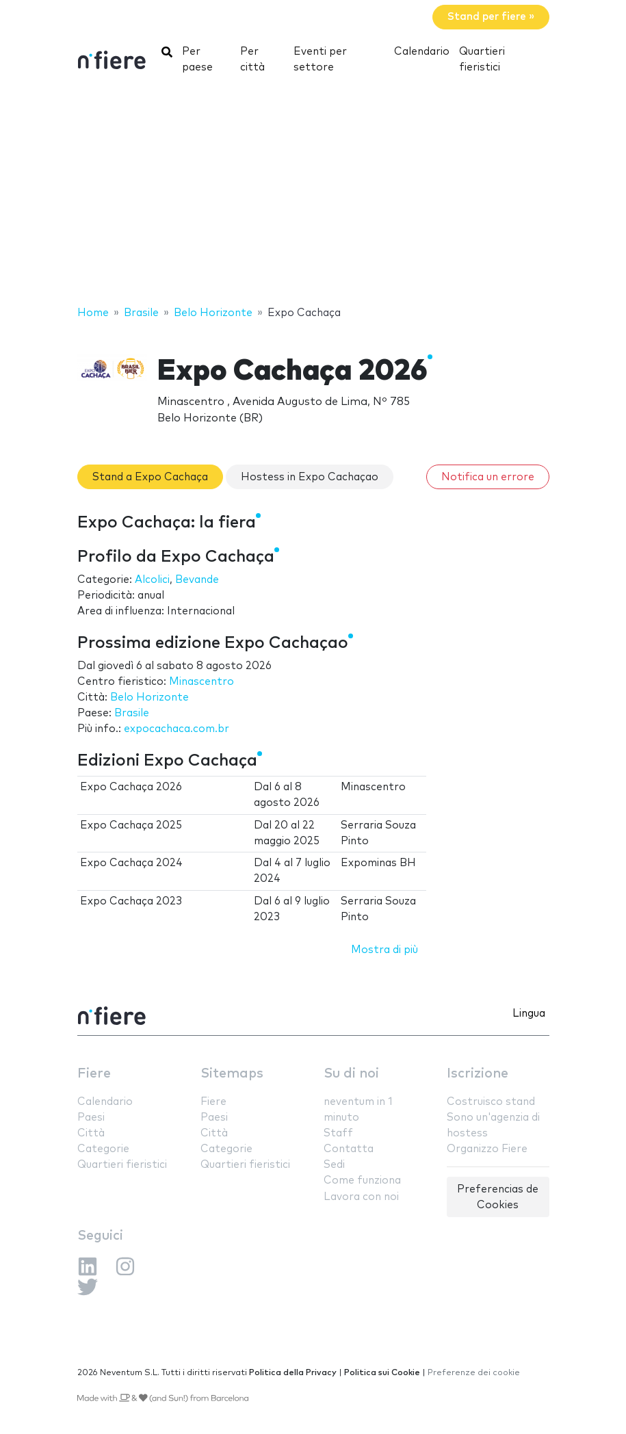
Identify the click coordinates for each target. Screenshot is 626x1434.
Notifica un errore (487, 477)
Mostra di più (384, 950)
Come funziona (362, 1180)
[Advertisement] (313, 195)
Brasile (131, 713)
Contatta (349, 1149)
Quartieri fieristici (482, 60)
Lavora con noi (361, 1197)
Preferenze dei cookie (474, 1372)
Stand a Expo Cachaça (150, 477)
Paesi (91, 1117)
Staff (338, 1133)
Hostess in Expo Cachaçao (309, 477)
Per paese (197, 60)
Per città (252, 60)
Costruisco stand (491, 1102)
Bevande (197, 580)
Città (91, 1133)
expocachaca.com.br (176, 729)
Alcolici (152, 580)
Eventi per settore (320, 60)
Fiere (94, 1073)
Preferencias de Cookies (497, 1197)
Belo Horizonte (149, 697)
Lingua (528, 1013)
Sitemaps (231, 1073)
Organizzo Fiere (487, 1149)
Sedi (334, 1165)
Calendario (421, 52)
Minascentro (201, 682)
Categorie (103, 1149)
